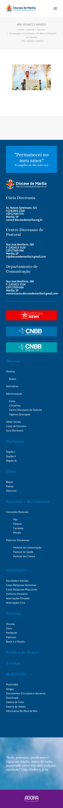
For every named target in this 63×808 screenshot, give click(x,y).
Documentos (13, 693)
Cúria (12, 401)
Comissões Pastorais (17, 512)
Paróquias (15, 441)
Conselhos (14, 405)
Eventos (13, 663)
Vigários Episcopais (19, 414)
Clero (11, 471)
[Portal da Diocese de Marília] (21, 8)
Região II (11, 456)
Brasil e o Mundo (15, 641)
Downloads (12, 697)
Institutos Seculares (17, 593)
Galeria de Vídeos (16, 706)
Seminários (12, 386)
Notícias (31, 29)
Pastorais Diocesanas (17, 540)
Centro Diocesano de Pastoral (25, 409)
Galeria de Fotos (15, 702)
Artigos (10, 689)
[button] (55, 8)
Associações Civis (15, 602)
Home (21, 29)
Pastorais (11, 637)
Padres (9, 486)
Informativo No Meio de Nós (21, 711)
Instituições (16, 570)
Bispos (12, 378)
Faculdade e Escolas (17, 580)
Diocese (41, 29)
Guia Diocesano (15, 430)
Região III (11, 460)
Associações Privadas (17, 598)
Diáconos (11, 490)
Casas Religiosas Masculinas (21, 589)
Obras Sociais (13, 421)
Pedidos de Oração (22, 652)
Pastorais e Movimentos (27, 501)
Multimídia (16, 674)
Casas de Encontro (16, 426)
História (10, 371)
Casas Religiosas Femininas (21, 585)
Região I (10, 451)
